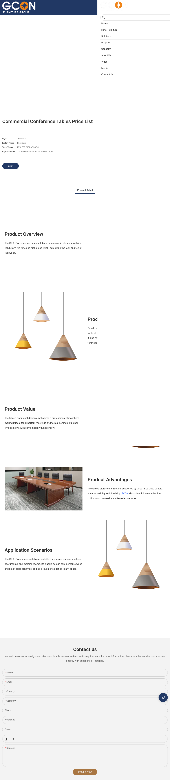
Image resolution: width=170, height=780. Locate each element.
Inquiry (10, 166)
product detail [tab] (85, 190)
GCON (125, 493)
